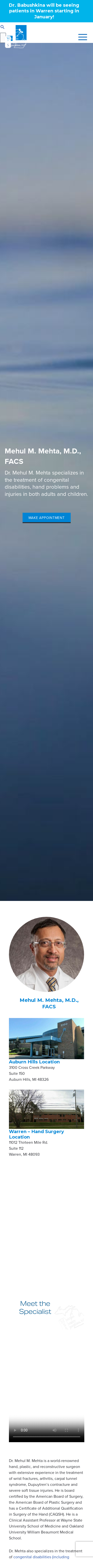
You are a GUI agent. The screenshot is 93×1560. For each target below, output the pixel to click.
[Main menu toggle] (81, 37)
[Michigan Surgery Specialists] (15, 37)
